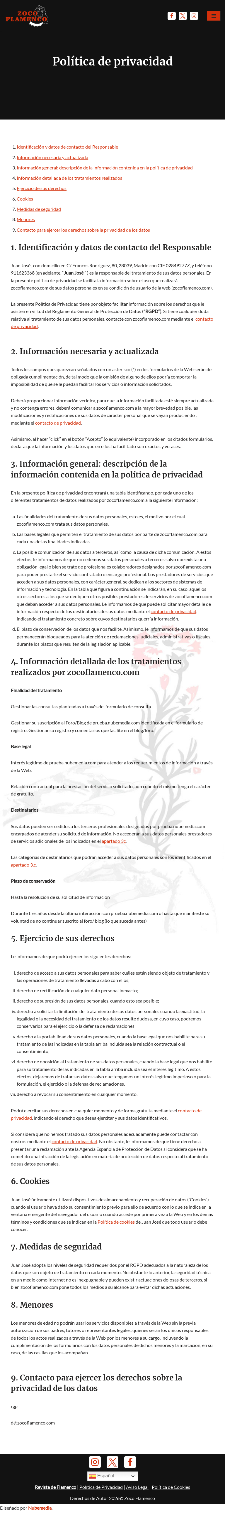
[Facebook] (172, 16)
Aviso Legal (137, 1505)
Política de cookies (116, 1230)
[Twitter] (183, 16)
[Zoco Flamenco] (27, 15)
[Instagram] (194, 16)
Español (101, 1494)
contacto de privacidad (58, 425)
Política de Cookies (171, 1505)
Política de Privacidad (101, 1505)
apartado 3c (114, 846)
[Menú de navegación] (214, 16)
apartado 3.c (23, 870)
